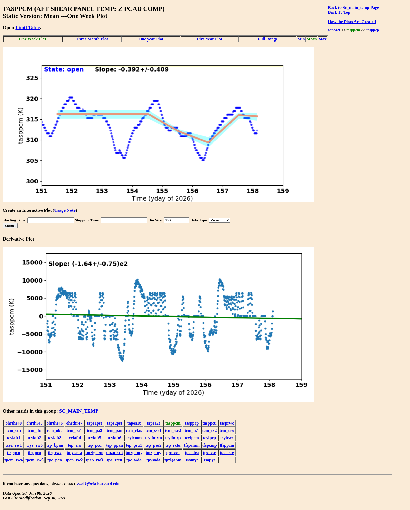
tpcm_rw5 (34, 460)
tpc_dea (192, 452)
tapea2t (334, 30)
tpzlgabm (172, 460)
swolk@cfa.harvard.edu (98, 484)
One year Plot (151, 39)
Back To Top (339, 12)
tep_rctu (172, 445)
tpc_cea (173, 452)
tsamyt (192, 460)
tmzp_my (134, 452)
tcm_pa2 (94, 430)
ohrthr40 (14, 423)
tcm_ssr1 (153, 430)
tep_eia (74, 445)
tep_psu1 (134, 445)
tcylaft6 (114, 438)
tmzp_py (153, 452)
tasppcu (209, 423)
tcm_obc (54, 430)
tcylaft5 (94, 438)
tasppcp (372, 30)
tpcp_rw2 (74, 460)
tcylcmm (134, 438)
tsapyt (209, 460)
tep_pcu (94, 445)
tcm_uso (226, 430)
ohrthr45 (34, 423)
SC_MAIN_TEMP (78, 411)
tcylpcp (209, 438)
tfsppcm (227, 445)
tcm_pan (114, 430)
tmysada (74, 452)
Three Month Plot (92, 39)
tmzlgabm (94, 452)
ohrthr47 (74, 423)
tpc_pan (54, 460)
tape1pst (94, 423)
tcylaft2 (34, 438)
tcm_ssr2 (173, 430)
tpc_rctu (114, 460)
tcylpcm (192, 438)
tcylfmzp (173, 438)
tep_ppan (114, 445)
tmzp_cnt (114, 452)
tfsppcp (13, 452)
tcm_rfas (134, 430)
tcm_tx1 (191, 430)
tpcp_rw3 (94, 460)
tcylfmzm (153, 438)
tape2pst (114, 423)
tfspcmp (209, 445)
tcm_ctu (13, 430)
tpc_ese (209, 452)
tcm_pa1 (74, 430)
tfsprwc (55, 452)
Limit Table (27, 27)
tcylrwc (227, 438)
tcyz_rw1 (14, 445)
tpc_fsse (227, 452)
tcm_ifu (34, 430)
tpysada (153, 460)
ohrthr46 (55, 423)
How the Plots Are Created (352, 21)
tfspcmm (192, 445)
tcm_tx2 (209, 430)
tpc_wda (134, 460)
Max (322, 39)
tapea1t (134, 423)
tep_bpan (54, 445)
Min (301, 39)
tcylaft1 (14, 438)
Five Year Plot (209, 39)
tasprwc (227, 423)
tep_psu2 (153, 445)
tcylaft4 (74, 438)
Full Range (268, 39)
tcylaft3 (55, 438)
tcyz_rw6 (34, 445)
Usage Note (65, 210)
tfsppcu (34, 452)
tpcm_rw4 (13, 460)
